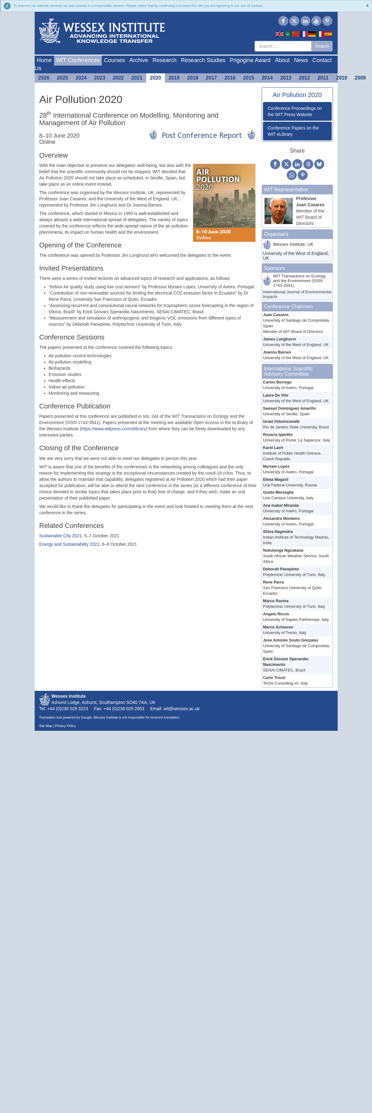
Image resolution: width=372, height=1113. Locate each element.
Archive (138, 60)
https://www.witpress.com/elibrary (113, 428)
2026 (44, 78)
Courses (114, 60)
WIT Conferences (78, 60)
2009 (360, 78)
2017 (211, 78)
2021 (136, 78)
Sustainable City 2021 (60, 535)
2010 (341, 78)
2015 (248, 78)
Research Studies (203, 60)
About (282, 60)
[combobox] (283, 46)
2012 (304, 78)
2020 (155, 78)
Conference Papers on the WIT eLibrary (293, 131)
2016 (230, 78)
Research (164, 60)
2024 (81, 78)
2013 (285, 78)
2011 (323, 78)
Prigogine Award (250, 60)
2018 (192, 78)
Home (44, 60)
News (301, 60)
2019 (174, 78)
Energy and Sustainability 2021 (69, 544)
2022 (118, 78)
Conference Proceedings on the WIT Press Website (295, 111)
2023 (99, 78)
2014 (267, 78)
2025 (62, 78)
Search (322, 46)
